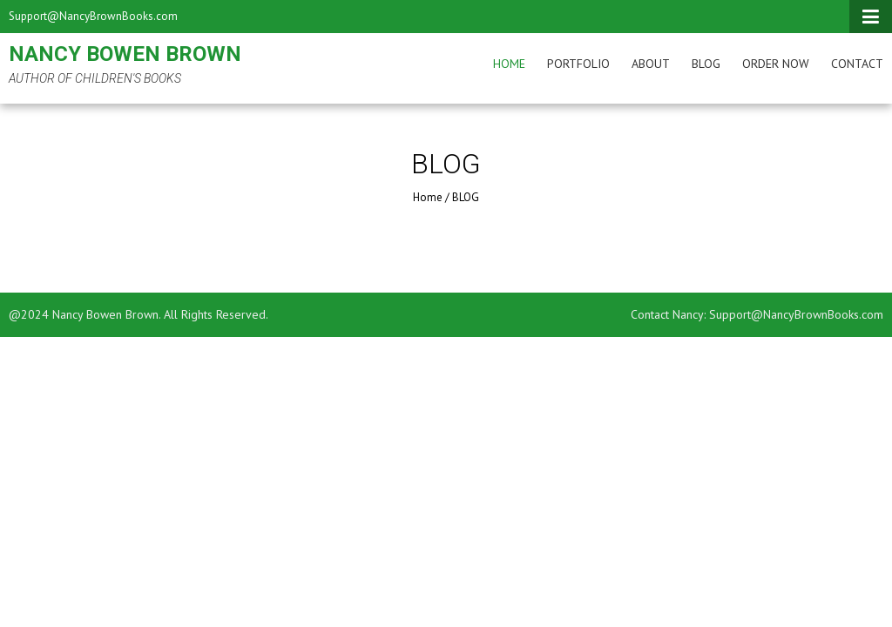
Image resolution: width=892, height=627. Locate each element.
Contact (857, 63)
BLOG (706, 63)
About (651, 63)
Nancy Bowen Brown (125, 54)
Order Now (775, 63)
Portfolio (578, 63)
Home (509, 63)
